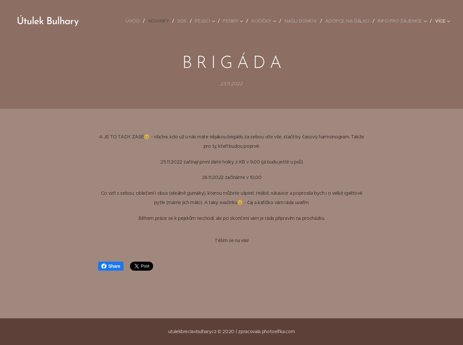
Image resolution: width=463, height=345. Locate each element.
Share (110, 266)
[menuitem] (136, 21)
